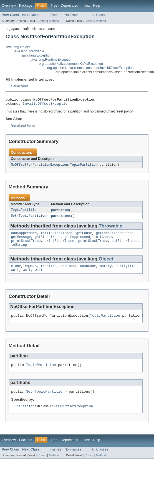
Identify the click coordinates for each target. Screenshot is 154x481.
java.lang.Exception (36, 55)
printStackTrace (26, 245)
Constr (41, 20)
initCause (103, 240)
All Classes (100, 15)
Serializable (20, 86)
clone (16, 271)
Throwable (110, 228)
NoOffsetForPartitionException (39, 166)
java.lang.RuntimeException (51, 60)
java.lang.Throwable (29, 51)
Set (14, 218)
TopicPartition (84, 166)
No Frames (73, 15)
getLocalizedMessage (114, 236)
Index (86, 5)
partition (60, 212)
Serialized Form (23, 127)
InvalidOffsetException (46, 105)
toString (19, 249)
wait (15, 275)
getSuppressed (77, 240)
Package (25, 5)
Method (54, 20)
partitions (61, 218)
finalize (49, 271)
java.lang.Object (18, 47)
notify (106, 271)
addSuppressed (24, 236)
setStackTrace (124, 245)
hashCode (88, 271)
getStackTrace (47, 240)
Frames (55, 15)
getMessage (21, 240)
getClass (68, 271)
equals (31, 271)
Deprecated (69, 5)
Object (106, 263)
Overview (9, 5)
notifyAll (124, 271)
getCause (84, 236)
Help (96, 5)
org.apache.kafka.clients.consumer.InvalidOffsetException (90, 68)
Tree (54, 5)
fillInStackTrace (56, 236)
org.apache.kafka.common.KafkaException (71, 64)
